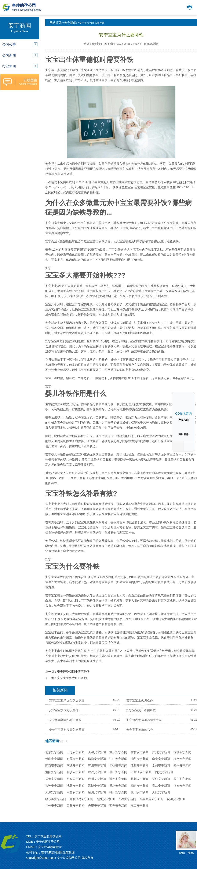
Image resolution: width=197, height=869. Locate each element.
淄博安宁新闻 (97, 785)
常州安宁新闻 (161, 765)
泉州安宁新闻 (97, 792)
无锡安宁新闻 (118, 765)
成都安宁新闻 (54, 779)
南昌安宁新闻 (75, 792)
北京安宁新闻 (54, 752)
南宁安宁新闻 (161, 758)
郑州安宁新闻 (182, 765)
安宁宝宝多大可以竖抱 (72, 678)
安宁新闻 (70, 22)
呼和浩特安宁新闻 (81, 799)
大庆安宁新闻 (161, 792)
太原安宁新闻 (54, 792)
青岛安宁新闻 (161, 785)
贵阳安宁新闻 (75, 805)
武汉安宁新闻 (97, 772)
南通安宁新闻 (75, 765)
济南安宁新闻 (182, 785)
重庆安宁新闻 (118, 752)
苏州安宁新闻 (97, 765)
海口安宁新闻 (140, 805)
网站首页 (55, 22)
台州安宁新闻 (97, 779)
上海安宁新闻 (75, 752)
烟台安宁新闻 (140, 785)
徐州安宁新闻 (140, 765)
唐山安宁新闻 (118, 772)
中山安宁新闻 (118, 758)
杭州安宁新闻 (140, 779)
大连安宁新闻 (54, 785)
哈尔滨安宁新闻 (55, 799)
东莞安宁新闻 (75, 758)
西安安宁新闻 (164, 772)
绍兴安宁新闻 (75, 779)
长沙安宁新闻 (75, 772)
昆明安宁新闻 (176, 799)
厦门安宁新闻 (140, 792)
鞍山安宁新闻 (182, 779)
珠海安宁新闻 (97, 758)
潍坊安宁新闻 (118, 785)
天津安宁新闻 (97, 752)
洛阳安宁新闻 (54, 772)
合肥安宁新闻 (97, 805)
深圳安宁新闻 (182, 752)
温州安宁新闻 (118, 779)
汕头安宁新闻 (140, 758)
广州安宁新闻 (161, 752)
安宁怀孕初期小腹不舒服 (73, 671)
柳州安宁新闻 (182, 758)
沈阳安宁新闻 (75, 785)
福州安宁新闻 (118, 792)
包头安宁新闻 (106, 799)
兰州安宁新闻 (54, 805)
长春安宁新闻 (127, 799)
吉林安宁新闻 (140, 752)
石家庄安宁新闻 (141, 772)
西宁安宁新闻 (118, 805)
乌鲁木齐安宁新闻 (151, 799)
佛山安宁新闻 (54, 758)
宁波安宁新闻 (161, 779)
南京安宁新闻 (54, 765)
